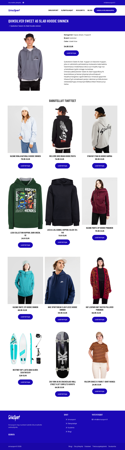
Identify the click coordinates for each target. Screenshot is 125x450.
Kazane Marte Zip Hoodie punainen (99, 228)
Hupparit (87, 35)
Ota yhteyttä (78, 446)
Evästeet (88, 446)
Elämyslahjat (67, 10)
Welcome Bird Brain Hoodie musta (62, 156)
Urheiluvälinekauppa (105, 10)
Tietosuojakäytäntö (99, 446)
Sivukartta (112, 446)
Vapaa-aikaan (78, 35)
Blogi (90, 10)
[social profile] (23, 2)
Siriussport (53, 10)
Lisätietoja (71, 53)
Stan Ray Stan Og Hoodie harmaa (99, 156)
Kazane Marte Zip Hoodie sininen (25, 307)
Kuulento (80, 10)
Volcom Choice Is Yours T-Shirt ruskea (99, 381)
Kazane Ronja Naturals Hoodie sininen (25, 156)
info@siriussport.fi (109, 3)
